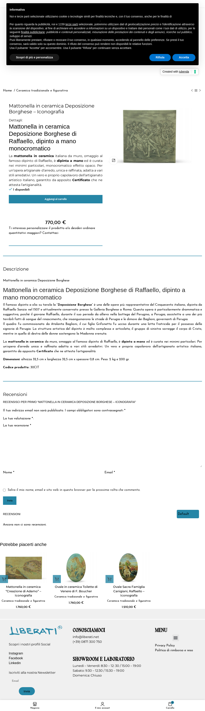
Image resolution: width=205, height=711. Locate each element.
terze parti (71, 24)
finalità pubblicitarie (33, 32)
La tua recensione (17, 425)
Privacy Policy (165, 650)
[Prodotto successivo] (200, 90)
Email (110, 472)
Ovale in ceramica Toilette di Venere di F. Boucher (76, 589)
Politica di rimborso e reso (174, 655)
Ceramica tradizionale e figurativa (42, 90)
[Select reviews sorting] (188, 514)
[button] (4, 579)
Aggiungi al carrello (56, 199)
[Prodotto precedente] (192, 90)
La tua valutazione (18, 418)
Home (8, 90)
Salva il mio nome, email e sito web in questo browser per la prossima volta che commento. (74, 490)
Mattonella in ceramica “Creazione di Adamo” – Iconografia (23, 591)
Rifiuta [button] (160, 57)
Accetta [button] (184, 57)
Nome (8, 472)
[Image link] (36, 634)
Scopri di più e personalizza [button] (34, 57)
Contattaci (50, 233)
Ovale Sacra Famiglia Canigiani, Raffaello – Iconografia (129, 591)
